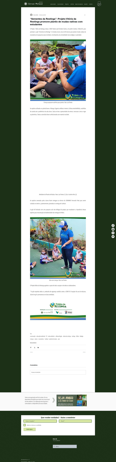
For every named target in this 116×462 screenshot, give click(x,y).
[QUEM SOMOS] (53, 4)
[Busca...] (65, 446)
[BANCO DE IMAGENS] (79, 4)
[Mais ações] (85, 15)
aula (59, 339)
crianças (32, 339)
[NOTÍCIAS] (72, 4)
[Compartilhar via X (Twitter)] (34, 347)
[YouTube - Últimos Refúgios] (113, 229)
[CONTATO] (91, 4)
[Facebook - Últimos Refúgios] (113, 225)
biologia (81, 336)
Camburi (46, 339)
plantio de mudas (53, 339)
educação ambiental (40, 336)
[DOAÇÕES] (86, 4)
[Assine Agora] (29, 429)
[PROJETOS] (67, 4)
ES (46, 336)
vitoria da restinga (67, 336)
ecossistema (41, 339)
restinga (73, 336)
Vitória (77, 336)
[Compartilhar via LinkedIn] (38, 347)
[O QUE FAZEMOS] (60, 4)
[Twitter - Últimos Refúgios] (113, 236)
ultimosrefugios (58, 336)
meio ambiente (51, 336)
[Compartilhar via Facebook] (31, 347)
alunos (36, 339)
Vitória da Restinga (33, 342)
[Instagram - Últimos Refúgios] (113, 232)
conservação (33, 336)
